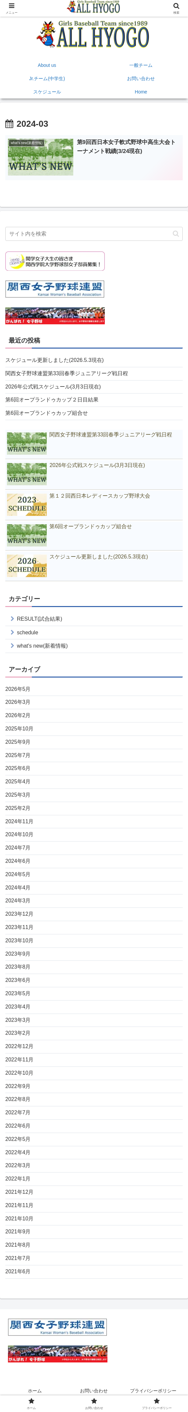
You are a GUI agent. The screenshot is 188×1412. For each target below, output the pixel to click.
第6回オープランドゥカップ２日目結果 (51, 399)
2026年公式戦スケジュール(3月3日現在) (53, 387)
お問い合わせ (94, 1390)
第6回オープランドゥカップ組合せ (46, 413)
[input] (94, 234)
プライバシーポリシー (153, 1390)
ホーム (35, 1390)
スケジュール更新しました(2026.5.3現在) (54, 360)
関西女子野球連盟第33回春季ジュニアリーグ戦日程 (66, 373)
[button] (176, 233)
